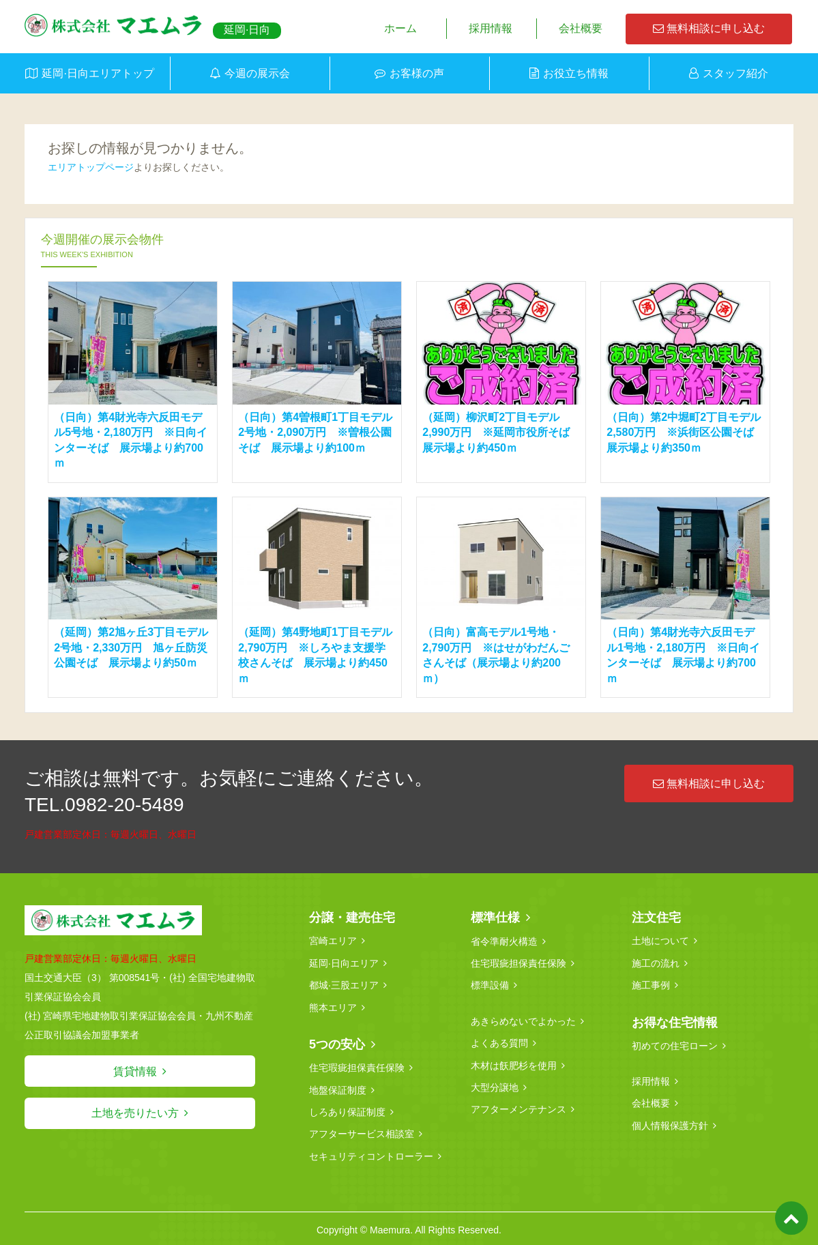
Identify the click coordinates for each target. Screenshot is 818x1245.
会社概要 (580, 28)
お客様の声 (417, 73)
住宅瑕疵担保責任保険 (357, 1066)
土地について (660, 940)
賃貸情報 (135, 1071)
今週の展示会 (257, 73)
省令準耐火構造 (504, 940)
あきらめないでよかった (523, 1019)
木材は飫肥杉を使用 (514, 1063)
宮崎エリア (333, 940)
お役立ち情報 (576, 73)
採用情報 (490, 28)
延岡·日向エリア (344, 962)
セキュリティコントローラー (371, 1153)
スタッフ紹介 (735, 73)
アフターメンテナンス (518, 1107)
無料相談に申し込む (709, 28)
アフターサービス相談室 (361, 1131)
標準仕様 (495, 917)
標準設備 (490, 984)
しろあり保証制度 (347, 1109)
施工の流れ (656, 962)
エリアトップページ (91, 167)
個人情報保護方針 (670, 1123)
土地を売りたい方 (135, 1113)
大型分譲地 (494, 1085)
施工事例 (651, 984)
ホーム (400, 28)
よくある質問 (499, 1041)
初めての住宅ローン (675, 1044)
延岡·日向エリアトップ (98, 73)
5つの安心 (337, 1043)
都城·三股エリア (344, 984)
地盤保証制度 (337, 1088)
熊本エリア (333, 1006)
